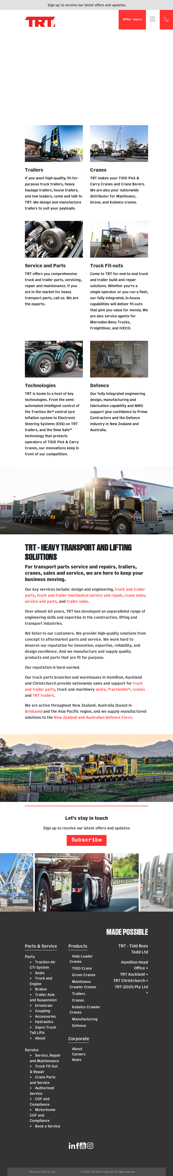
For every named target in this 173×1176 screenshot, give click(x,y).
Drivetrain (43, 1005)
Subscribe (86, 840)
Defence (79, 1026)
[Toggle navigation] (152, 19)
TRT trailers (43, 695)
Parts (30, 956)
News (76, 1060)
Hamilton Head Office (134, 965)
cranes (139, 689)
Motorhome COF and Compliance (42, 1115)
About (39, 1038)
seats (101, 689)
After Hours (132, 19)
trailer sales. (78, 601)
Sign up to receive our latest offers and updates (86, 5)
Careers (79, 1054)
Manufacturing (85, 1019)
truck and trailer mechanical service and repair (79, 595)
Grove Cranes (83, 975)
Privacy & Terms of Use (43, 1171)
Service (32, 1050)
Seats (39, 973)
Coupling (42, 1011)
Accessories (45, 1016)
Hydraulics (43, 1022)
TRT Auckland (134, 974)
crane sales (134, 595)
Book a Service (47, 1126)
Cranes (78, 1000)
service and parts (41, 601)
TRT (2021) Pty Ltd (131, 990)
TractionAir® (119, 689)
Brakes (40, 989)
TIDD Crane (82, 968)
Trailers (78, 994)
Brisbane (33, 711)
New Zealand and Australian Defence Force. (93, 717)
